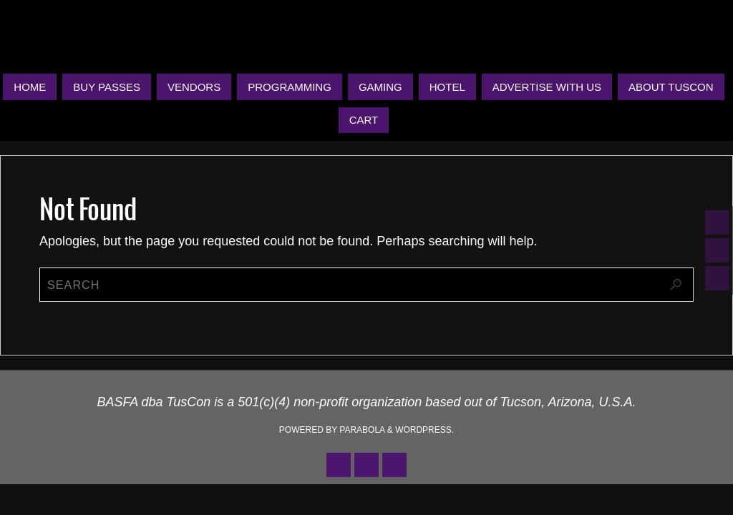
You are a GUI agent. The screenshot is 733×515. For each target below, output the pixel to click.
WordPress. (424, 430)
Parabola (361, 430)
